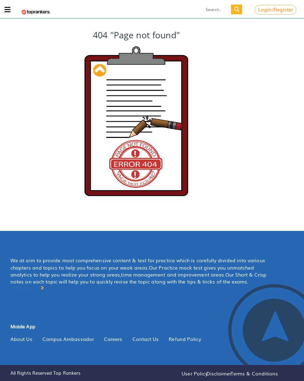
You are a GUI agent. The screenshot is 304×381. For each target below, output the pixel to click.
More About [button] (27, 287)
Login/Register (275, 9)
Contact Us (146, 339)
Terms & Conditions (254, 373)
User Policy (195, 373)
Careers (113, 339)
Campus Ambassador (68, 339)
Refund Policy (185, 339)
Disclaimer (219, 373)
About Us (21, 339)
